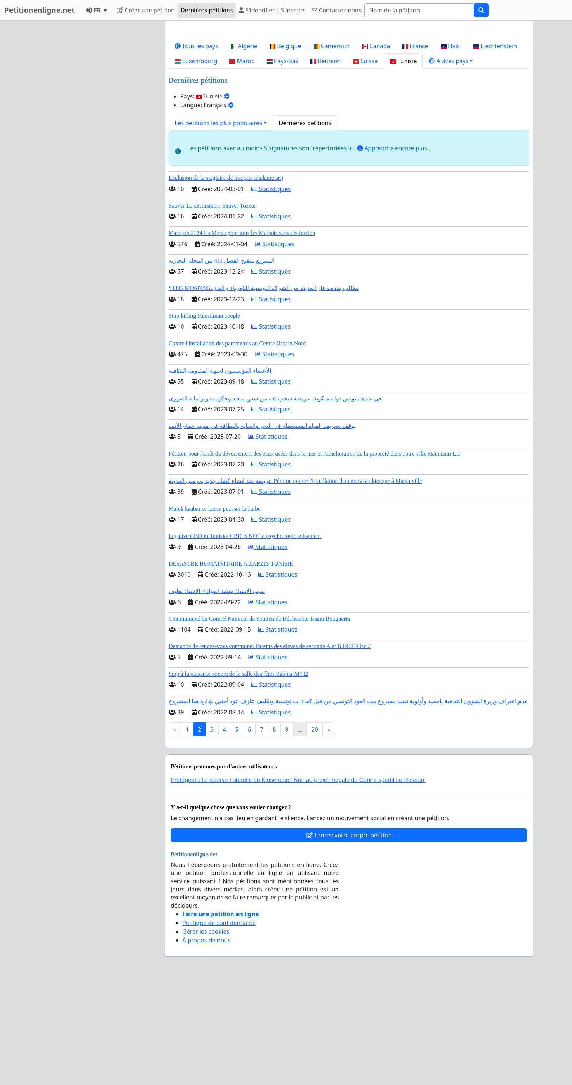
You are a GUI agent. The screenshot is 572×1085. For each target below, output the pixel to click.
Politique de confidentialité (219, 1025)
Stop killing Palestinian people (204, 418)
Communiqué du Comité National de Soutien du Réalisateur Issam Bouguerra (259, 721)
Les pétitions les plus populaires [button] (218, 225)
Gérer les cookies (205, 1034)
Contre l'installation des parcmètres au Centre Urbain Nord (237, 445)
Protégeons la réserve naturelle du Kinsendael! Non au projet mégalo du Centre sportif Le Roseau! (298, 882)
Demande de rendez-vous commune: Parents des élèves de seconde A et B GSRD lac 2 (270, 748)
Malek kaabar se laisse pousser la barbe (214, 611)
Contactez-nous (337, 10)
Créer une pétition (146, 10)
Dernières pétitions (207, 10)
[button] (451, 163)
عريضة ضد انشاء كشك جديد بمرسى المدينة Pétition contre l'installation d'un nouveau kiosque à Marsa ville (295, 583)
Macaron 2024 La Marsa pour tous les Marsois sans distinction (242, 335)
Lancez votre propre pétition (348, 937)
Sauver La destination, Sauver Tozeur (212, 308)
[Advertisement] (348, 83)
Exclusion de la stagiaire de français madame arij (226, 280)
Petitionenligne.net (39, 10)
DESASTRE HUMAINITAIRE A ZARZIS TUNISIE (231, 666)
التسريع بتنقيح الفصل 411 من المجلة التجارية (221, 363)
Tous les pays (196, 148)
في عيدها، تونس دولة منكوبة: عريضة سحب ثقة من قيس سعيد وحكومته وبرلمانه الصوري (275, 500)
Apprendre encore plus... (394, 250)
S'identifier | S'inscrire (272, 10)
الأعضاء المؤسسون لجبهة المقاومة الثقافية (220, 473)
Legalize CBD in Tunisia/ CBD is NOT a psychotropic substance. (245, 638)
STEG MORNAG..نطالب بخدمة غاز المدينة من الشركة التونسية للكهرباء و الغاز (264, 390)
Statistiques (271, 291)
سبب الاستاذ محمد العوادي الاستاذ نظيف (217, 693)
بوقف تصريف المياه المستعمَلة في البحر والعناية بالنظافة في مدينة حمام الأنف (262, 528)
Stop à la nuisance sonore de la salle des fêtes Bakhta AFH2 (238, 776)
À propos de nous (206, 1042)
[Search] (419, 10)
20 (314, 832)
